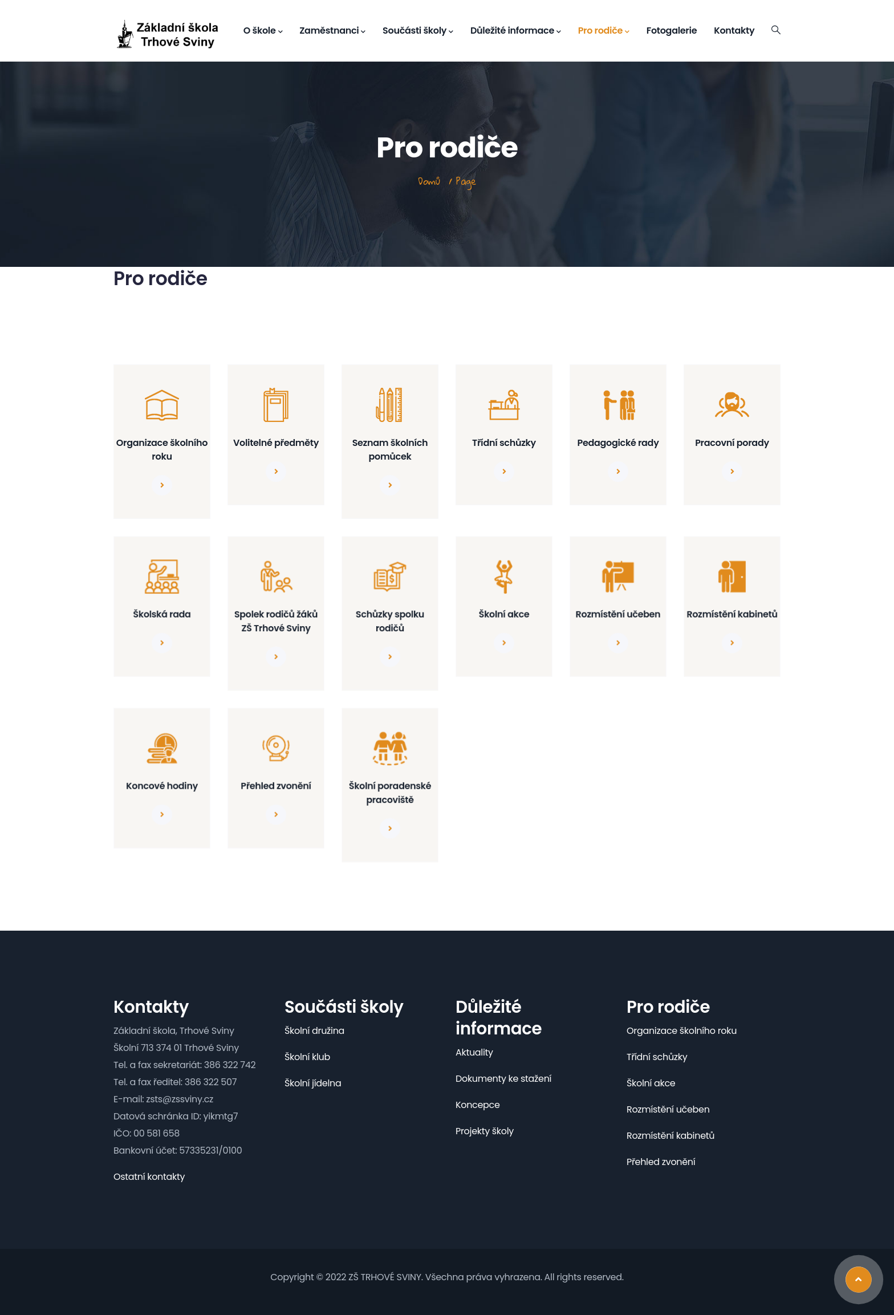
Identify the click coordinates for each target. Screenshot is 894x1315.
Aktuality (474, 1052)
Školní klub (307, 1057)
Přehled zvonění (276, 786)
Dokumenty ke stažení (503, 1078)
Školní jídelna (313, 1083)
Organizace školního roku (162, 449)
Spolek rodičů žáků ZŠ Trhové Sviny (276, 620)
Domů (429, 181)
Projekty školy (485, 1131)
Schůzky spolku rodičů (390, 620)
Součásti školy (418, 31)
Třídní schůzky (504, 442)
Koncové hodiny (161, 786)
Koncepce (478, 1104)
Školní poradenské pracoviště (390, 792)
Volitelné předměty (276, 442)
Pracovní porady (732, 442)
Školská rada (162, 614)
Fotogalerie (672, 30)
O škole (262, 31)
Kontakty (734, 30)
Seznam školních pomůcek (390, 449)
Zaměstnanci (332, 31)
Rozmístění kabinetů (732, 614)
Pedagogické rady (618, 442)
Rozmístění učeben (618, 614)
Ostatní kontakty (149, 1176)
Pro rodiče (603, 31)
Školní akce (504, 614)
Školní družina (314, 1030)
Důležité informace (515, 31)
